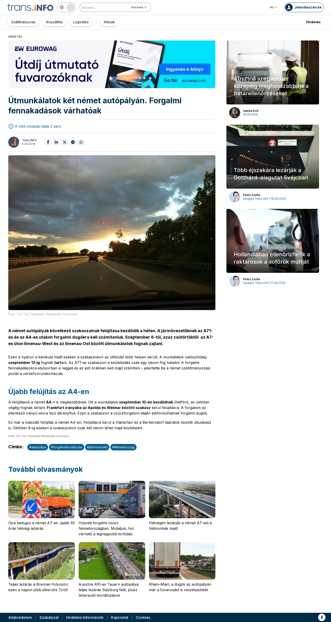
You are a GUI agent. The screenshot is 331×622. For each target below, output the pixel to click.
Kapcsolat (119, 617)
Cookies (143, 617)
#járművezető (97, 447)
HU (274, 7)
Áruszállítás (54, 22)
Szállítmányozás (23, 22)
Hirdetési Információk (84, 617)
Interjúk (109, 22)
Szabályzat (49, 617)
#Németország (123, 447)
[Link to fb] (321, 617)
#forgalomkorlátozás (66, 447)
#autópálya (37, 447)
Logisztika (80, 22)
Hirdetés (313, 22)
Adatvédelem (20, 617)
